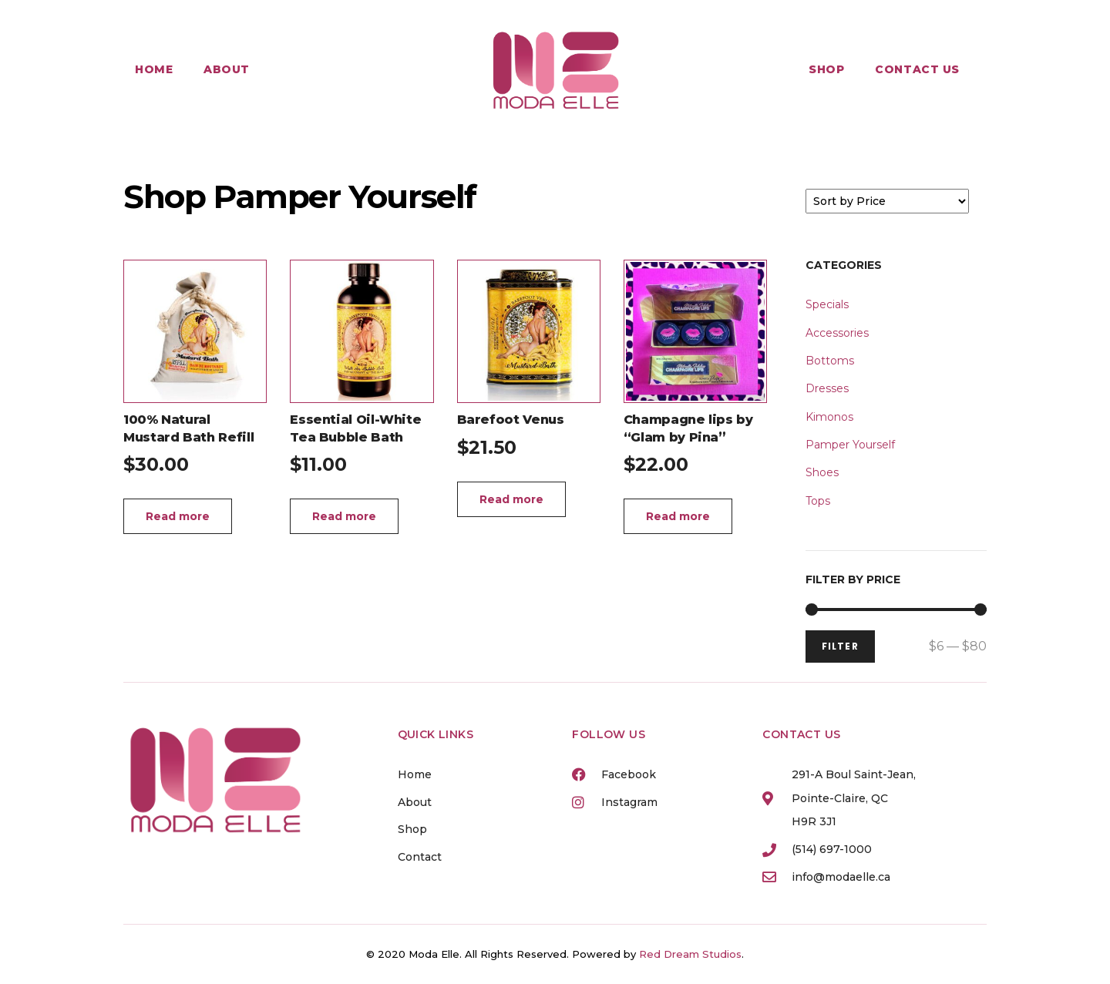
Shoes (822, 472)
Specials (827, 304)
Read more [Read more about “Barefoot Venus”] (511, 499)
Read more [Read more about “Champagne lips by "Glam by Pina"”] (678, 516)
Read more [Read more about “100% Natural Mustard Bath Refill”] (178, 516)
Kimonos (829, 417)
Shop (826, 69)
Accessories (837, 333)
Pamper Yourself (850, 445)
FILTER (840, 646)
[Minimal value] (896, 609)
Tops (818, 501)
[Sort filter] (887, 201)
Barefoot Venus (510, 419)
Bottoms (830, 361)
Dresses (827, 388)
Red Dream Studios (690, 954)
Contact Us (917, 69)
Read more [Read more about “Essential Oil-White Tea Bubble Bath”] (344, 516)
